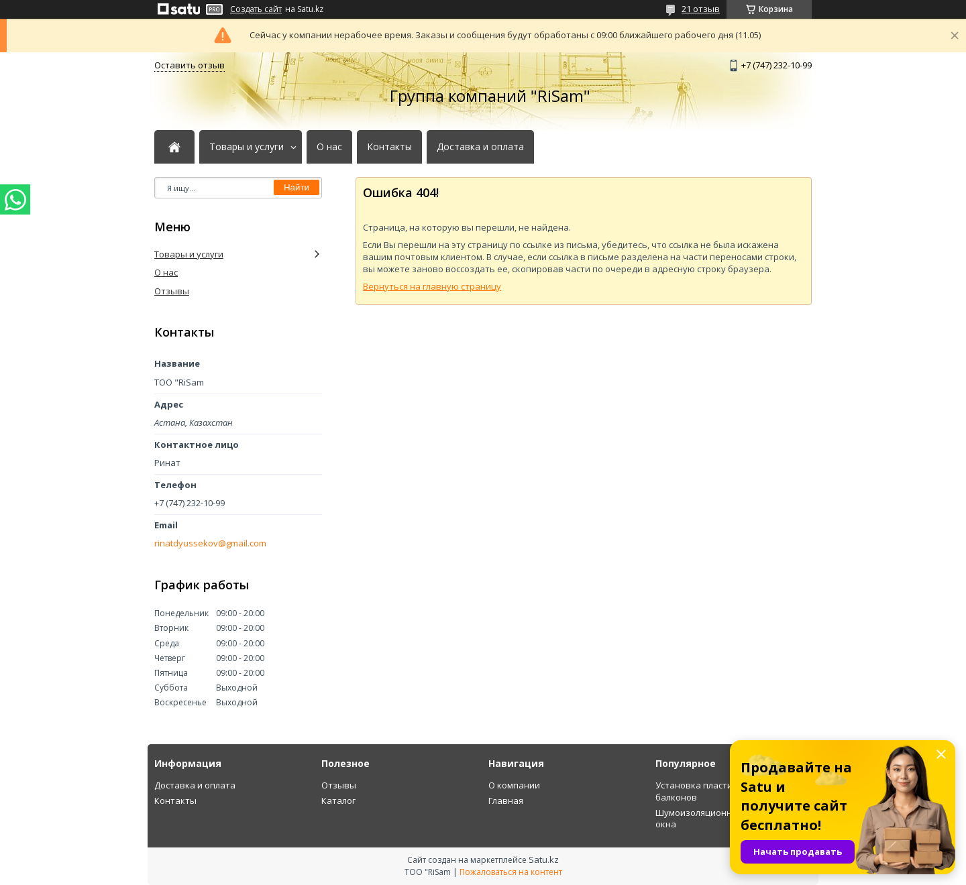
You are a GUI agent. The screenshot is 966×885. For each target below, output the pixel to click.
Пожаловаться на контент (511, 872)
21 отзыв (701, 9)
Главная (505, 800)
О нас (329, 147)
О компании (514, 785)
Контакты (389, 147)
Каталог (338, 800)
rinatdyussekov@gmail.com (210, 543)
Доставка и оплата (480, 147)
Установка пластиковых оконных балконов (727, 791)
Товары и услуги (246, 147)
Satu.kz (544, 859)
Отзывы (171, 291)
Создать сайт (256, 9)
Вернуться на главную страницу (432, 286)
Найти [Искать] (296, 187)
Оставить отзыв (189, 65)
